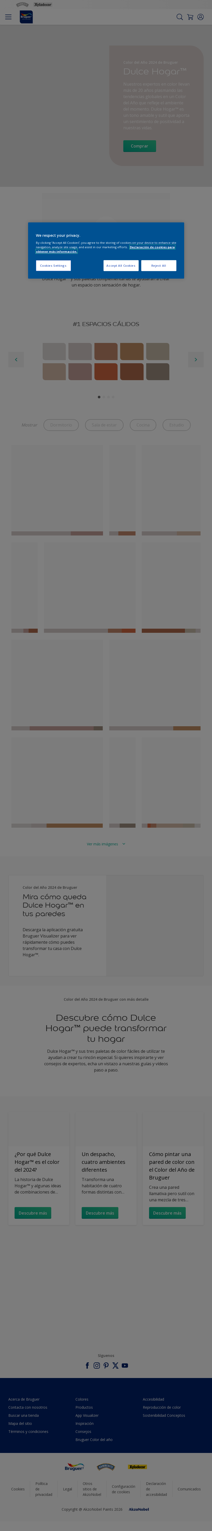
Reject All (158, 265)
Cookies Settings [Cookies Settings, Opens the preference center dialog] (53, 265)
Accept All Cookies (120, 265)
